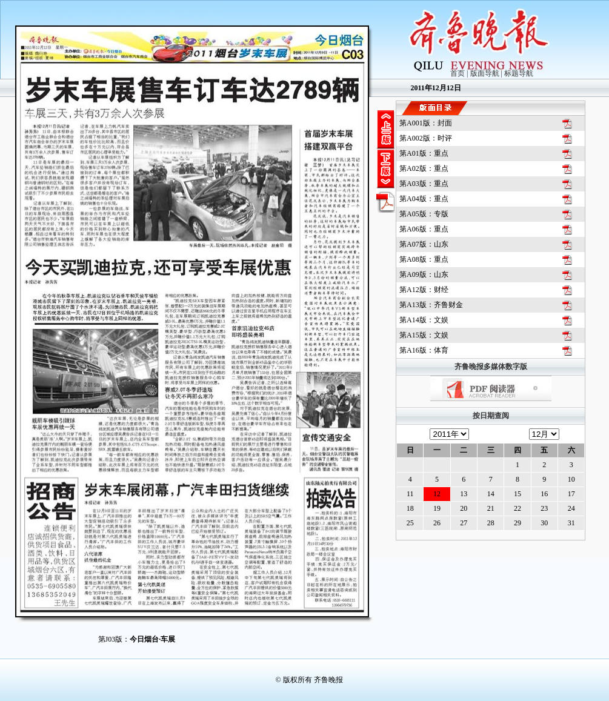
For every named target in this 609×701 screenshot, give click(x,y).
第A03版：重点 (423, 183)
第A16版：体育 (423, 350)
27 (463, 523)
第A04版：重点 (423, 198)
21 (490, 508)
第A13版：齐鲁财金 (431, 305)
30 (544, 523)
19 (437, 508)
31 (571, 523)
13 (463, 494)
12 (437, 494)
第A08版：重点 (423, 259)
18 (410, 508)
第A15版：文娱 (423, 335)
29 (517, 523)
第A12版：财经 (423, 289)
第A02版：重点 (423, 168)
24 (571, 508)
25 (410, 523)
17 (571, 494)
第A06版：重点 (423, 229)
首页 (457, 73)
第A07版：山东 (423, 244)
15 (517, 494)
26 (437, 523)
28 (490, 523)
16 (544, 494)
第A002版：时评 (425, 138)
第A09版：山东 (423, 274)
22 (517, 508)
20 (463, 508)
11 (410, 494)
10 (571, 479)
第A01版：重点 (423, 153)
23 (544, 508)
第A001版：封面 (425, 123)
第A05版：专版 (423, 214)
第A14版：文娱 (423, 320)
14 (490, 494)
